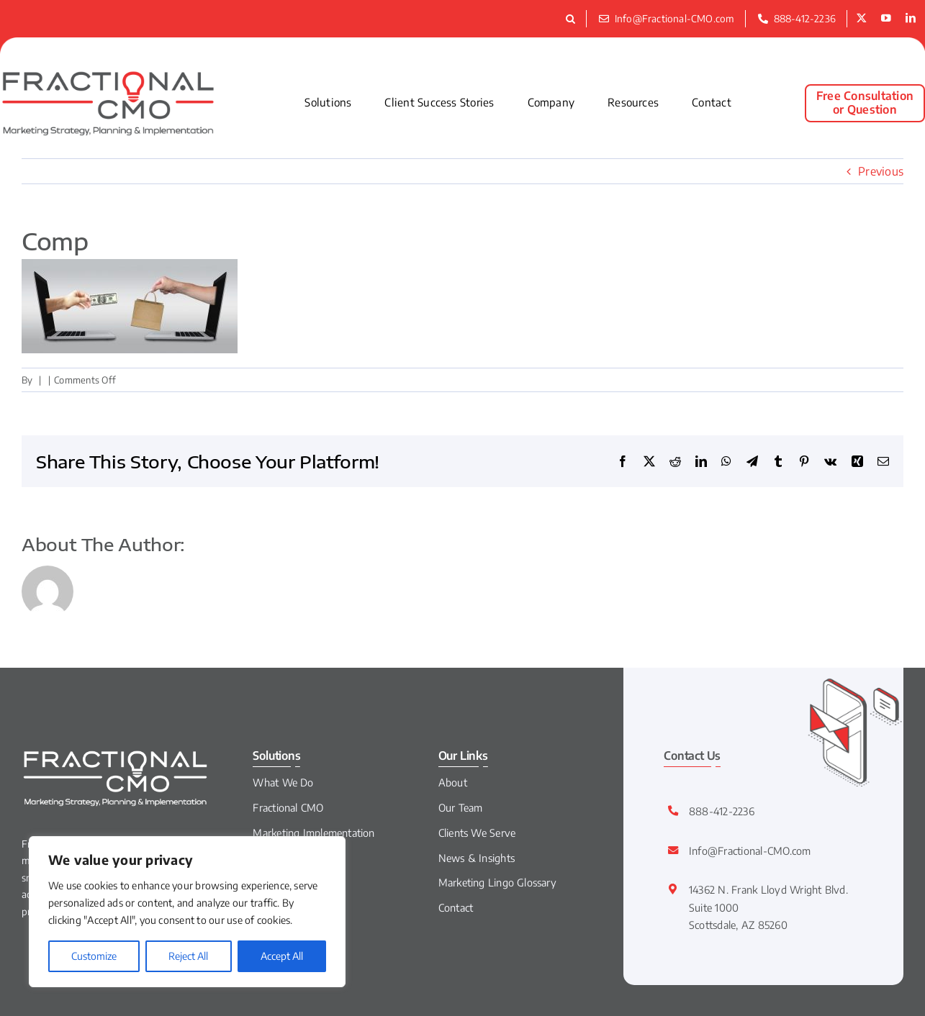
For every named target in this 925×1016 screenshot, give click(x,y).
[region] (187, 911)
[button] (573, 18)
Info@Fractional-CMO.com (750, 850)
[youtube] (886, 19)
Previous (880, 171)
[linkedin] (911, 19)
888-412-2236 (721, 810)
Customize (94, 956)
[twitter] (862, 19)
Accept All (282, 956)
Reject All (188, 956)
